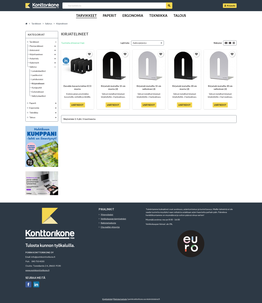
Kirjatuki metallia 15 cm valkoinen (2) (149, 87)
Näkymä (218, 43)
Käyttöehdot (107, 299)
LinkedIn (36, 284)
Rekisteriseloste (108, 223)
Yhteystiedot (107, 214)
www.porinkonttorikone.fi (37, 270)
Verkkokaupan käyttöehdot (113, 218)
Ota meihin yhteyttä (110, 227)
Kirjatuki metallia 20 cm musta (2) (184, 87)
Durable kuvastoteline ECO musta (77, 87)
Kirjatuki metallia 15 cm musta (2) (113, 87)
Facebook (28, 284)
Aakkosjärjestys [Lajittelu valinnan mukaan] (140, 43)
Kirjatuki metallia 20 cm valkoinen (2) (220, 87)
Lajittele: (125, 43)
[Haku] (117, 5)
